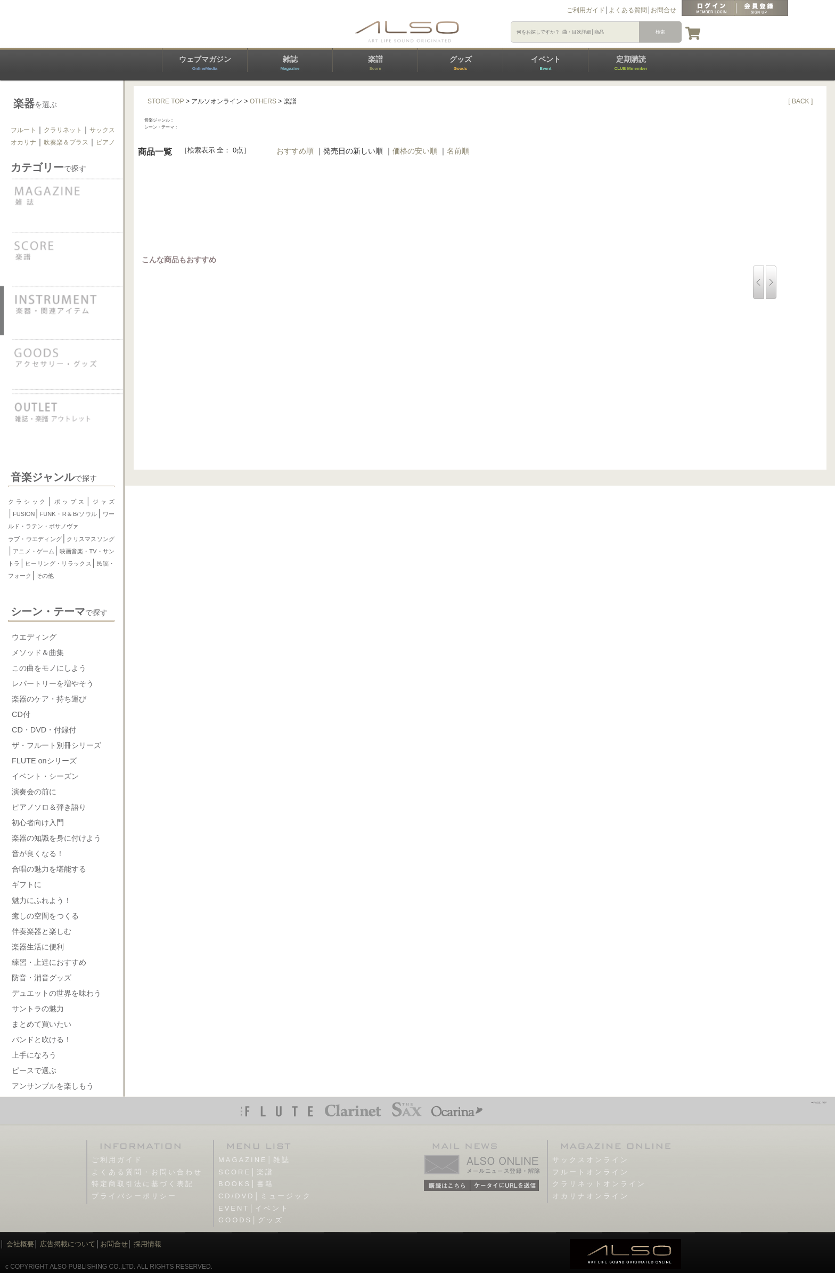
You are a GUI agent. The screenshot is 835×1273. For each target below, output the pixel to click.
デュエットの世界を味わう (56, 993)
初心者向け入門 (38, 822)
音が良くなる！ (38, 853)
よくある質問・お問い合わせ (147, 1172)
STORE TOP (166, 101)
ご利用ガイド (586, 10)
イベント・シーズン (45, 776)
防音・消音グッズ (41, 977)
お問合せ (663, 10)
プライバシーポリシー (134, 1196)
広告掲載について (67, 1244)
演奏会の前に (34, 791)
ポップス (69, 501)
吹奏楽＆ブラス (66, 142)
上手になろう (34, 1055)
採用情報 (147, 1244)
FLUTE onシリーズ (44, 760)
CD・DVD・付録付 (44, 730)
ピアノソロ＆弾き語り (49, 807)
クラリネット (63, 130)
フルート (23, 130)
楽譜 (375, 63)
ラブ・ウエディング (35, 539)
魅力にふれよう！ (41, 900)
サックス (102, 130)
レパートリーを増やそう (53, 683)
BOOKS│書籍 (246, 1184)
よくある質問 (628, 10)
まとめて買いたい (41, 1024)
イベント (546, 63)
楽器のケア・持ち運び (49, 699)
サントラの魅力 (38, 1008)
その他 (45, 576)
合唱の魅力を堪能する (49, 869)
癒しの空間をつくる (45, 916)
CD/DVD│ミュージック (265, 1196)
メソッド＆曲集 (38, 652)
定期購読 (630, 63)
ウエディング (34, 637)
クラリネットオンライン (599, 1184)
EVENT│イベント (253, 1208)
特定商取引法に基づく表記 (143, 1184)
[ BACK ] (800, 101)
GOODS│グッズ (250, 1220)
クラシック (27, 501)
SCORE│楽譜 (246, 1172)
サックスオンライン (590, 1160)
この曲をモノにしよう (49, 668)
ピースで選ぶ (34, 1070)
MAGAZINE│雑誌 (254, 1160)
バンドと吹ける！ (41, 1039)
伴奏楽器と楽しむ (41, 931)
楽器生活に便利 (38, 946)
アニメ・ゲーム (33, 551)
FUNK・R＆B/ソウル (68, 514)
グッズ (460, 63)
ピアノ (105, 142)
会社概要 (20, 1244)
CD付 (21, 714)
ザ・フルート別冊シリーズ (56, 745)
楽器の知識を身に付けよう (56, 838)
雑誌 (289, 63)
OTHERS (263, 101)
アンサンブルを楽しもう (53, 1086)
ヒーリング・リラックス (58, 563)
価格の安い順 (414, 151)
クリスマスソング (90, 539)
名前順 (458, 151)
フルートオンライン (590, 1172)
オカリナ (23, 142)
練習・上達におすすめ (49, 962)
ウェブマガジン (205, 63)
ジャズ (103, 501)
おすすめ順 (295, 151)
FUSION (24, 514)
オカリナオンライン (590, 1196)
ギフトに (27, 884)
